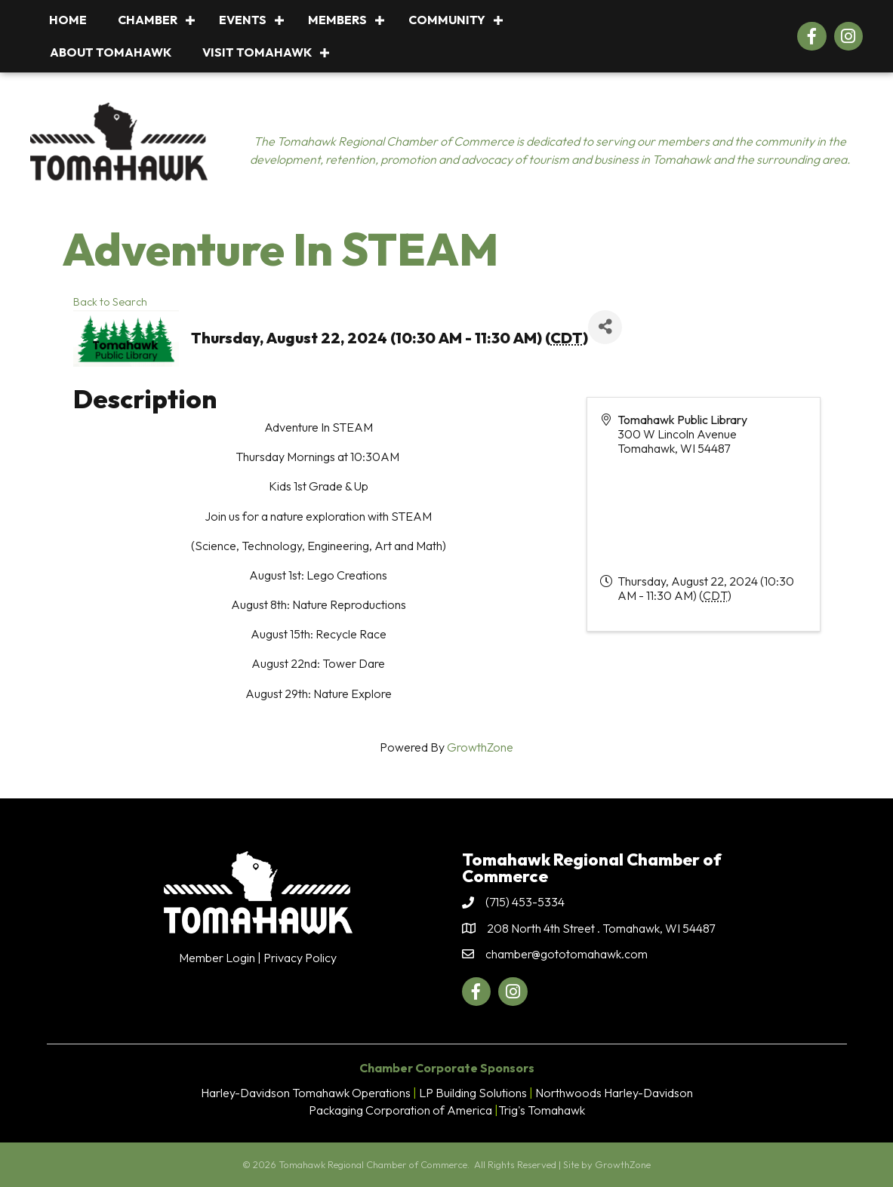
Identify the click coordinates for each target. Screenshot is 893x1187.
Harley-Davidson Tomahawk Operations (306, 1092)
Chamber (147, 19)
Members (337, 19)
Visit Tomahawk (257, 52)
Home (68, 19)
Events (242, 19)
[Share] (605, 327)
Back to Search (110, 302)
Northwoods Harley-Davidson (614, 1092)
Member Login (217, 957)
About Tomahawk (110, 52)
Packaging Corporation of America (400, 1110)
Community (446, 19)
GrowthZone (480, 747)
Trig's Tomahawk (541, 1110)
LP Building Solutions (473, 1092)
